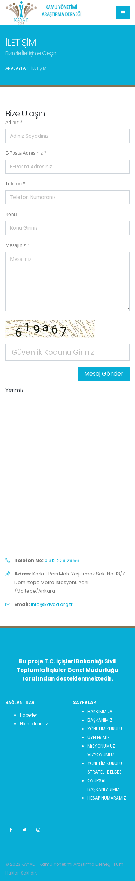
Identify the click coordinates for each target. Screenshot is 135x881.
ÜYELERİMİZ (98, 737)
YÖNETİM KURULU (104, 729)
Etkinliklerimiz (34, 724)
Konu (11, 214)
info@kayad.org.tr (52, 604)
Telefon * (15, 183)
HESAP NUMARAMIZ (106, 798)
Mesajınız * (17, 245)
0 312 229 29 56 (62, 560)
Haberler (28, 715)
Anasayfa (15, 68)
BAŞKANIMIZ (99, 720)
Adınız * (13, 122)
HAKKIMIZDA (99, 711)
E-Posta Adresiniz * (26, 153)
